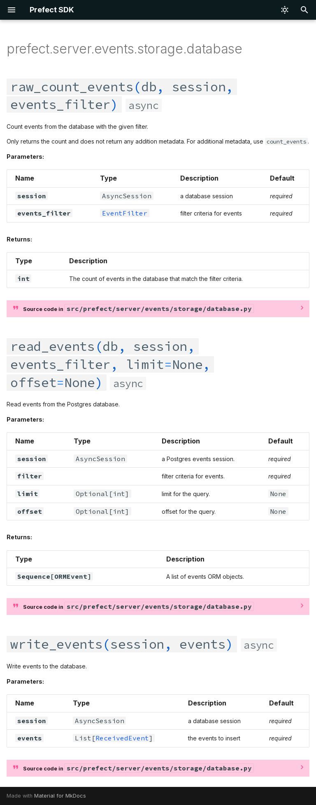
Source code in (138, 308)
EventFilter (124, 213)
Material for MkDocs (60, 796)
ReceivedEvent (122, 738)
